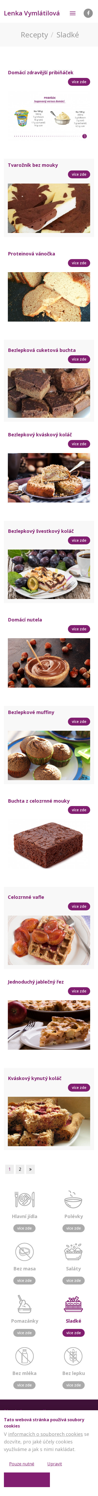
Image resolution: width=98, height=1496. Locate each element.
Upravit (54, 1464)
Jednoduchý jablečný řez (36, 982)
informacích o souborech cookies (45, 1434)
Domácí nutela (25, 619)
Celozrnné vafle (26, 897)
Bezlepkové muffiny (31, 712)
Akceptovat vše (24, 1479)
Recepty (34, 34)
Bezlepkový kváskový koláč (40, 434)
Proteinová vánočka (31, 253)
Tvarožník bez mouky (33, 165)
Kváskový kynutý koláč (34, 1078)
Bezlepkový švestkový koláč (41, 531)
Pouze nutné (21, 1464)
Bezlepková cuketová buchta (42, 350)
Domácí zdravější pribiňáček (40, 72)
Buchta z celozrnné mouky (39, 801)
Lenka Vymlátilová (32, 13)
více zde (24, 1228)
